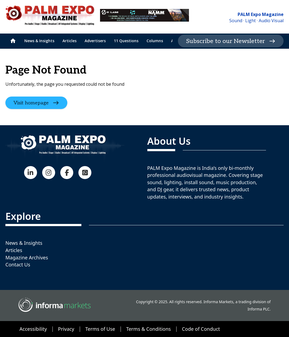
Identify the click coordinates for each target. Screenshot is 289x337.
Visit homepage (31, 102)
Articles (13, 250)
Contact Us (17, 264)
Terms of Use (100, 329)
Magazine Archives (26, 257)
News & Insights (23, 243)
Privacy (66, 329)
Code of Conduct (201, 329)
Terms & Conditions (148, 329)
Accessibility (33, 329)
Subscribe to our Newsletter (225, 41)
